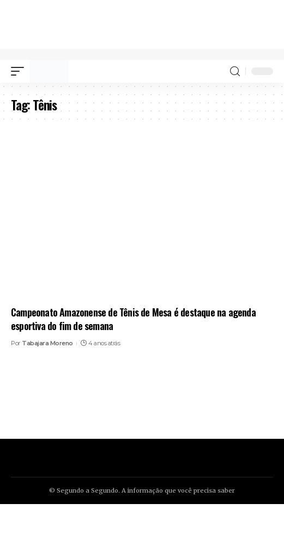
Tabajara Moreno (47, 343)
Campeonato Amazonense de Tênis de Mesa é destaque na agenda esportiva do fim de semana (133, 319)
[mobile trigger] (20, 71)
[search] (235, 71)
